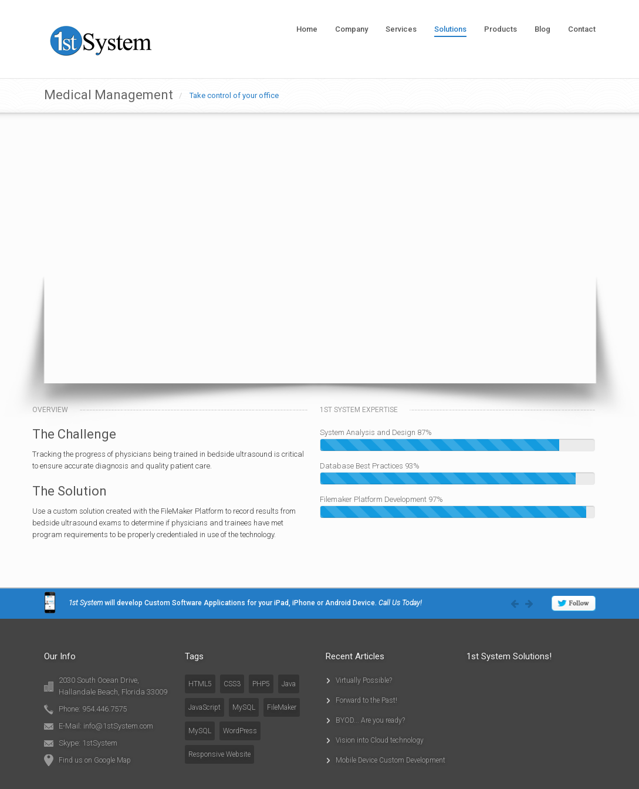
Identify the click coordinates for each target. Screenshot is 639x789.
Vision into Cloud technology (380, 740)
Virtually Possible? (364, 680)
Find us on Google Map (95, 760)
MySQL (243, 707)
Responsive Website (219, 754)
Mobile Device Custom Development (390, 760)
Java (289, 684)
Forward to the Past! (366, 700)
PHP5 (261, 684)
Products (500, 29)
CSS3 (232, 684)
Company (351, 29)
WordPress (240, 731)
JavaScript (204, 707)
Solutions (450, 29)
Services (401, 29)
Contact (582, 29)
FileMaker (281, 707)
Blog (542, 29)
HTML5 (200, 684)
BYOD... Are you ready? (370, 720)
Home (306, 29)
